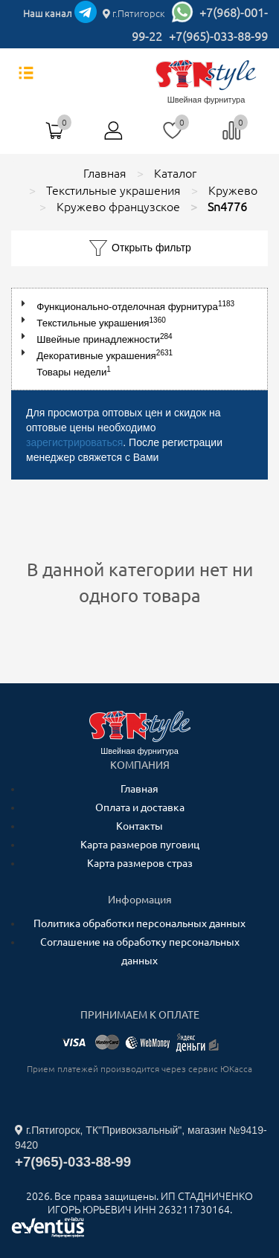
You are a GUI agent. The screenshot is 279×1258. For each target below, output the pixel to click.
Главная (139, 789)
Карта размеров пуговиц (139, 845)
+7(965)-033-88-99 (218, 36)
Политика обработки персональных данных (139, 923)
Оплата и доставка (140, 807)
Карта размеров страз (140, 863)
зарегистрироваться (74, 442)
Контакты (139, 826)
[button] (26, 304)
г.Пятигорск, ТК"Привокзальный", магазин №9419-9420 (141, 1137)
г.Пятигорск (134, 13)
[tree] (139, 339)
